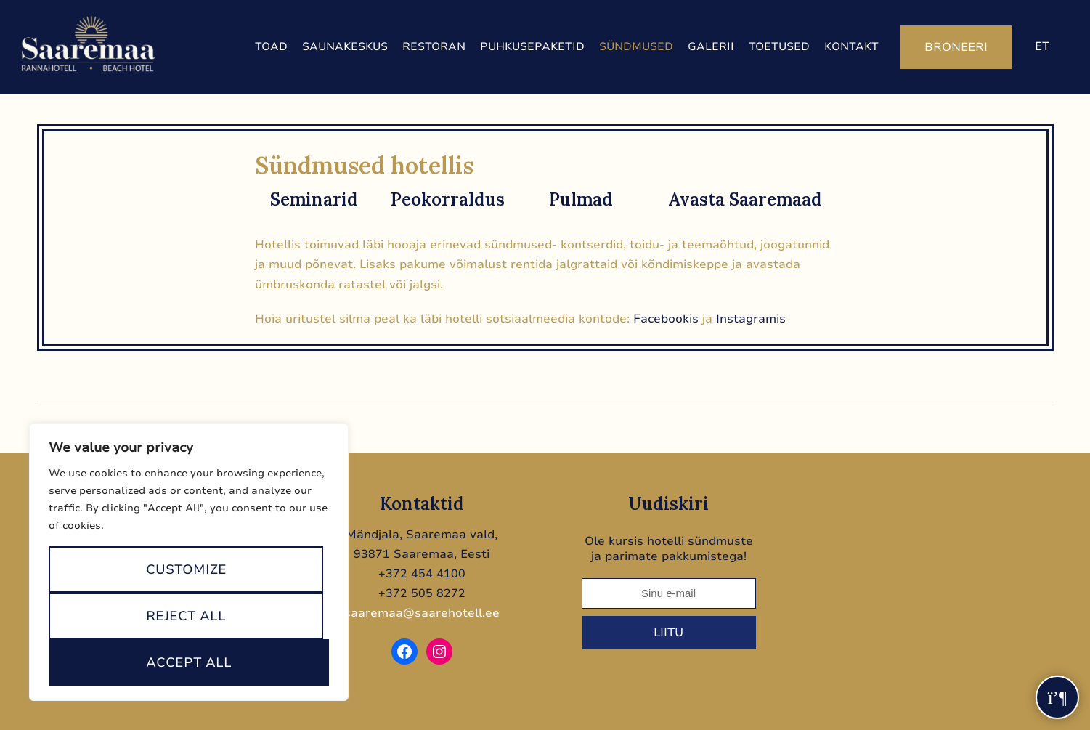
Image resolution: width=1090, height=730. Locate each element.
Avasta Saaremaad (745, 199)
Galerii (711, 46)
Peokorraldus (448, 199)
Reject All (186, 616)
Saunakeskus (345, 46)
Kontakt (851, 46)
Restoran (433, 46)
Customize (186, 569)
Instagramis (751, 319)
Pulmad (581, 199)
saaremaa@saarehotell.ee (422, 613)
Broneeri (956, 47)
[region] (189, 562)
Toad (271, 46)
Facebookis (666, 319)
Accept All (189, 662)
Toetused (779, 46)
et (1042, 46)
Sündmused (636, 46)
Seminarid (314, 199)
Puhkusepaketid (532, 46)
